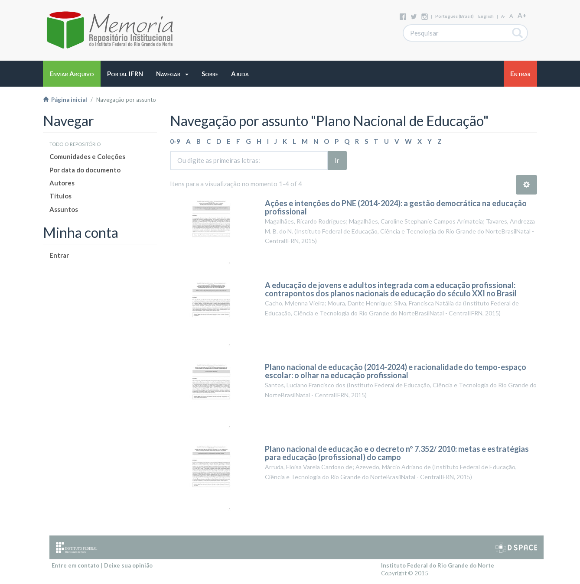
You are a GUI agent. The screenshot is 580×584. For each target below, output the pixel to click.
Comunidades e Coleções (87, 156)
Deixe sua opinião (128, 565)
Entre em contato (75, 565)
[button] (172, 74)
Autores (62, 183)
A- (503, 16)
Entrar (59, 255)
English (486, 16)
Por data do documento (85, 170)
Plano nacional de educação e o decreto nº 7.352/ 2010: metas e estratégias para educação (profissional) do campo (397, 453)
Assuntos (63, 209)
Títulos (60, 196)
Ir (337, 160)
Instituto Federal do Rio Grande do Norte (437, 565)
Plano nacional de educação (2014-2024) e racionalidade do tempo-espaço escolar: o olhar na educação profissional (395, 371)
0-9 (175, 141)
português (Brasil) (454, 16)
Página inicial (65, 99)
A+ (522, 15)
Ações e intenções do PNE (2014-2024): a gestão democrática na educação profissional (396, 207)
